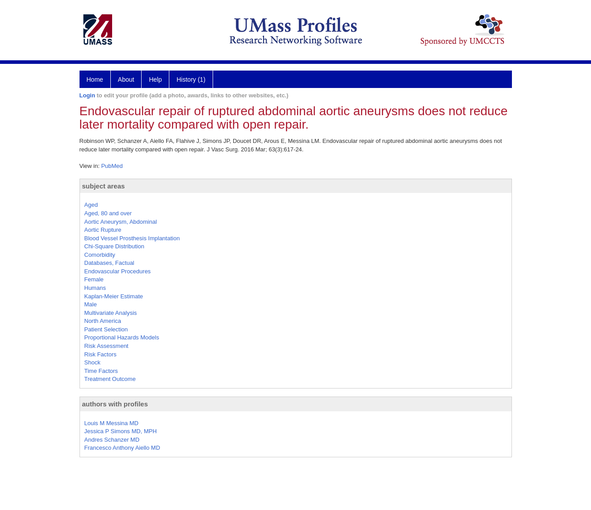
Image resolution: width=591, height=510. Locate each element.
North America (102, 321)
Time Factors (101, 371)
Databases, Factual (109, 262)
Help (155, 79)
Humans (95, 287)
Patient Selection (106, 329)
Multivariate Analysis (110, 312)
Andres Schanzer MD (112, 439)
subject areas (103, 186)
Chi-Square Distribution (114, 246)
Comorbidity (99, 254)
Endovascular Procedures (117, 271)
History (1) (190, 79)
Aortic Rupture (103, 229)
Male (90, 304)
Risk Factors (100, 354)
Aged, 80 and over (108, 213)
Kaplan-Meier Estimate (113, 296)
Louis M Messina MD (111, 423)
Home (95, 79)
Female (94, 279)
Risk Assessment (106, 346)
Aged (91, 204)
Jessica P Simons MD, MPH (120, 431)
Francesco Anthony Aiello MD (122, 447)
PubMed (111, 166)
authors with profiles (115, 404)
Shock (92, 362)
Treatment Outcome (110, 379)
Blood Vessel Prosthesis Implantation (132, 238)
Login (87, 95)
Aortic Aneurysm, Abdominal (120, 221)
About (126, 79)
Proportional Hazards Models (121, 337)
